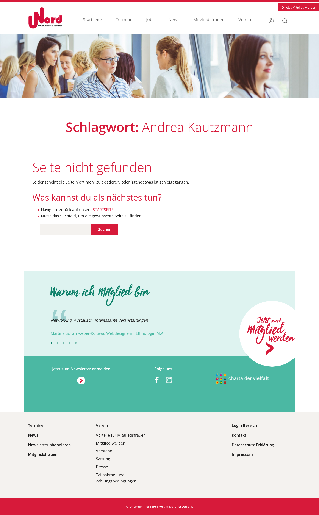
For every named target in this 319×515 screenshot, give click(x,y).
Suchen (104, 229)
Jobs (150, 19)
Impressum (242, 454)
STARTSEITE (103, 209)
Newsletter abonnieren (49, 444)
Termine (124, 19)
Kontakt (239, 435)
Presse (102, 466)
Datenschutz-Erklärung (253, 444)
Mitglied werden (110, 443)
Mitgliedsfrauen (209, 19)
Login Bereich (244, 425)
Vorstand (104, 450)
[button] (285, 20)
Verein (244, 19)
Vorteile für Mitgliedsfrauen (121, 435)
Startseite (92, 19)
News (174, 19)
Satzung (103, 458)
